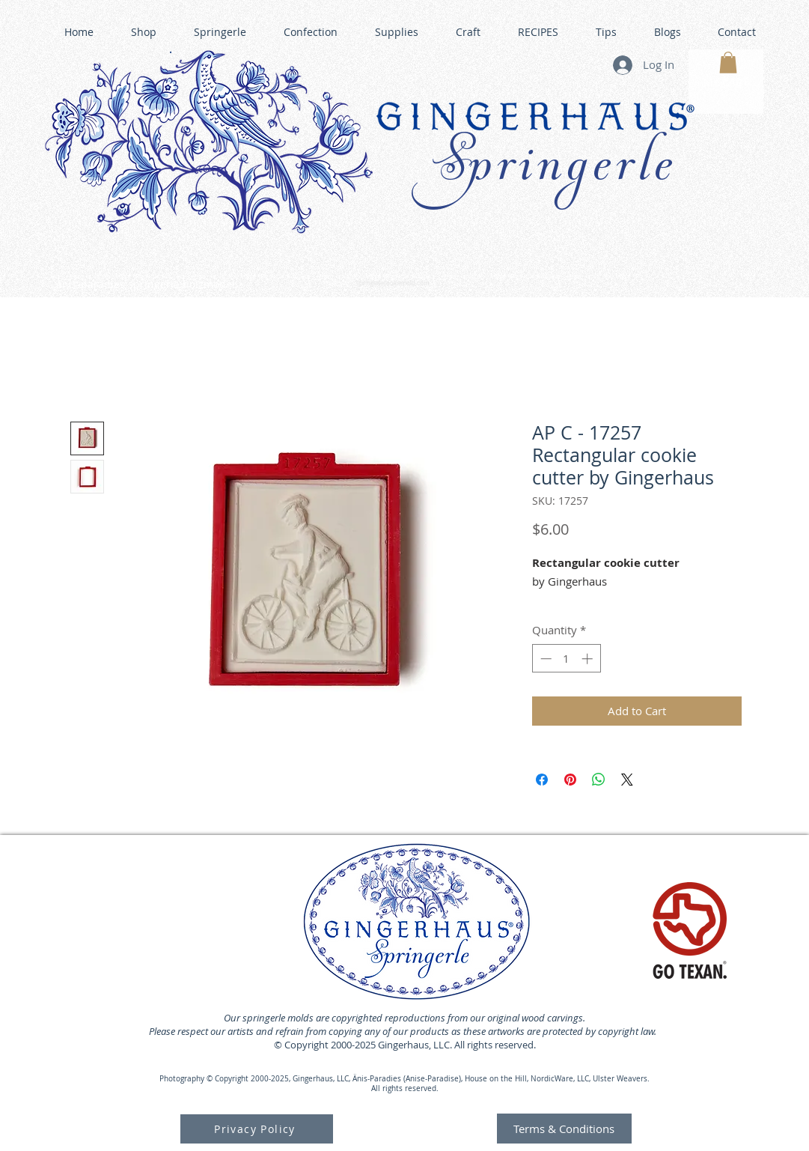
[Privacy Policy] (256, 1129)
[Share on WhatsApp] (599, 780)
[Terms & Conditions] (564, 1129)
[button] (728, 62)
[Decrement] (544, 658)
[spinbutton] (566, 658)
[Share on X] (627, 780)
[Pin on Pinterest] (570, 780)
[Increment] (588, 658)
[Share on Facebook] (542, 780)
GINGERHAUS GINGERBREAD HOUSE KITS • (546, 277)
